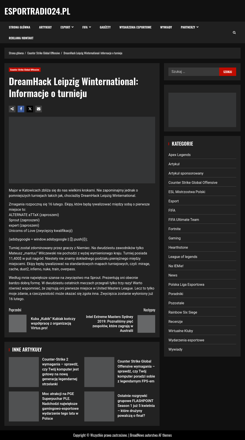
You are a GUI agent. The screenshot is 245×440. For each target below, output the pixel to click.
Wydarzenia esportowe (135, 27)
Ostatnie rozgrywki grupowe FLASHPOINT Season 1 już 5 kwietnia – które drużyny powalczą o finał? (99, 406)
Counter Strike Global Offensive (24, 69)
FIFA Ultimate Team (183, 220)
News (172, 275)
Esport (65, 27)
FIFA (85, 27)
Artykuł (173, 164)
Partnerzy (188, 27)
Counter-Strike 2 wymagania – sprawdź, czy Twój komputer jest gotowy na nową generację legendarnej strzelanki (24, 372)
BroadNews (137, 435)
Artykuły (45, 27)
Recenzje (175, 322)
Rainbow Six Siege (182, 312)
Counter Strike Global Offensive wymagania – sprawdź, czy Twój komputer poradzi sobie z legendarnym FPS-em (99, 372)
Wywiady (166, 27)
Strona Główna (19, 27)
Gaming (174, 238)
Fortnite (174, 229)
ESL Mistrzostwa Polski (186, 192)
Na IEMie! (175, 266)
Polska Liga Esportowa (186, 284)
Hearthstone (178, 247)
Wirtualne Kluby (180, 331)
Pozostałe (176, 303)
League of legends (182, 257)
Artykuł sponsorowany (185, 173)
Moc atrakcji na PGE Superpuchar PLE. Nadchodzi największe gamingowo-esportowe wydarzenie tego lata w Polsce (24, 406)
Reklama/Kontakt (21, 38)
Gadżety (105, 27)
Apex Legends (179, 155)
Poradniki (175, 294)
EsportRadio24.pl (37, 11)
